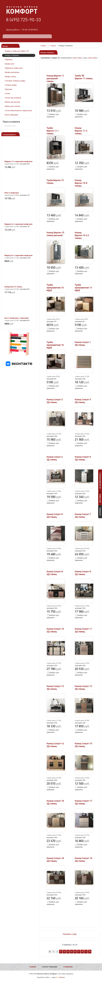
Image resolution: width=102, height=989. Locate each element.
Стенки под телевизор (13, 98)
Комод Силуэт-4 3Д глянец (55, 458)
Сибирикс (61, 977)
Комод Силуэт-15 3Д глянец (83, 745)
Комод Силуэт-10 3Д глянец (55, 630)
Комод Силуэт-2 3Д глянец (55, 401)
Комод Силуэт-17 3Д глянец (83, 802)
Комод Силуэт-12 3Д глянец (55, 687)
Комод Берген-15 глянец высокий (55, 234)
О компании (68, 967)
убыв (80, 58)
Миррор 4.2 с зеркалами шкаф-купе (18, 224)
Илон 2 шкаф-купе (12, 193)
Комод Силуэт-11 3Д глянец (83, 630)
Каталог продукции (49, 967)
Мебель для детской (12, 102)
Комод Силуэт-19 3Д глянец (83, 859)
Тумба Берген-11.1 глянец (53, 131)
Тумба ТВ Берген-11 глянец (83, 77)
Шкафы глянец (10, 77)
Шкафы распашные (12, 72)
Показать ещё (69, 934)
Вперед (86, 951)
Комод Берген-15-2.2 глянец (82, 235)
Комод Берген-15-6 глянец (81, 183)
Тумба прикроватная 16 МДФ (55, 345)
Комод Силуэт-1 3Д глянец (83, 343)
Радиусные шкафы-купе (14, 68)
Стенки (7, 93)
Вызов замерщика (11, 115)
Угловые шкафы (11, 85)
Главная (32, 967)
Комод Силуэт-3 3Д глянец (83, 401)
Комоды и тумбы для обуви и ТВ (17, 51)
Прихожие (8, 89)
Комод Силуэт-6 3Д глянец (55, 515)
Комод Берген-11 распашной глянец (55, 78)
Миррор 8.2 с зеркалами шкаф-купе (18, 255)
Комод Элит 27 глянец (13, 287)
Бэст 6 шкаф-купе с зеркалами (17, 318)
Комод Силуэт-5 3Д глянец (83, 458)
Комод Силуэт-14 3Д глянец (55, 745)
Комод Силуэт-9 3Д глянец (83, 573)
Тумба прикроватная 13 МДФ (83, 287)
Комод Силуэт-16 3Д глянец (55, 802)
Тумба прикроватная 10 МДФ (55, 287)
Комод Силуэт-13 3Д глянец (83, 687)
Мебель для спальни (12, 106)
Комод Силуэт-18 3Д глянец (55, 859)
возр (74, 58)
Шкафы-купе (9, 64)
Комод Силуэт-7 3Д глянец (83, 515)
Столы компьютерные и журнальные (18, 110)
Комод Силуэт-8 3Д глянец (55, 573)
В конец (89, 951)
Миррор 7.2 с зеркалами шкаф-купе (18, 161)
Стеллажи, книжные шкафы (15, 81)
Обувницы (8, 60)
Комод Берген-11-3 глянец (81, 131)
